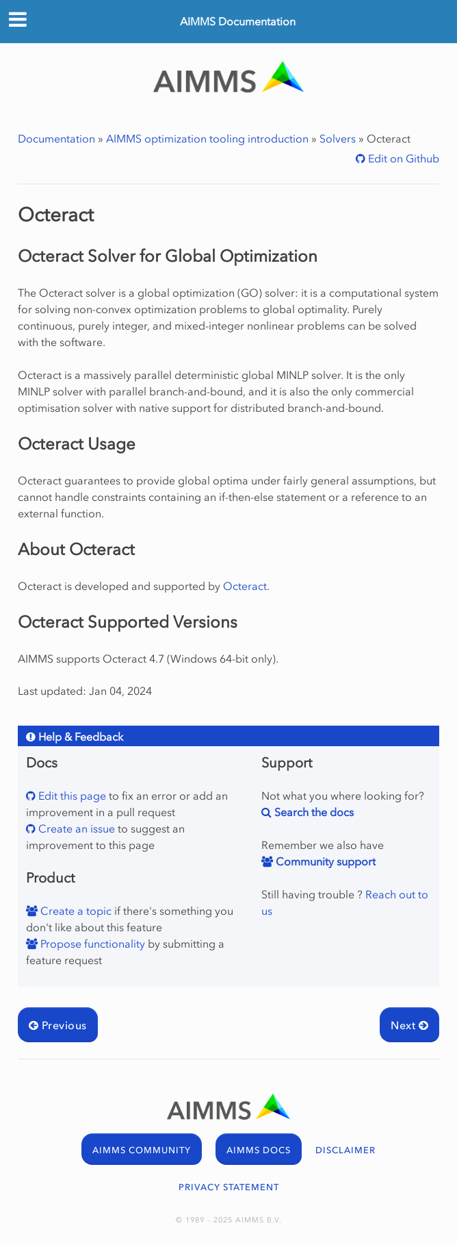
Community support (324, 861)
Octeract (245, 586)
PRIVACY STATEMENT (229, 1187)
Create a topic (75, 910)
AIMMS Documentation (238, 21)
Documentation (56, 138)
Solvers (337, 138)
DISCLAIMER (345, 1150)
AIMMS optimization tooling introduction (207, 138)
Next (409, 1025)
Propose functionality (91, 943)
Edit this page (71, 795)
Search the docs (313, 812)
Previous (58, 1025)
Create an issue (75, 828)
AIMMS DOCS (258, 1150)
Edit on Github (402, 158)
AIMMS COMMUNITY (141, 1150)
